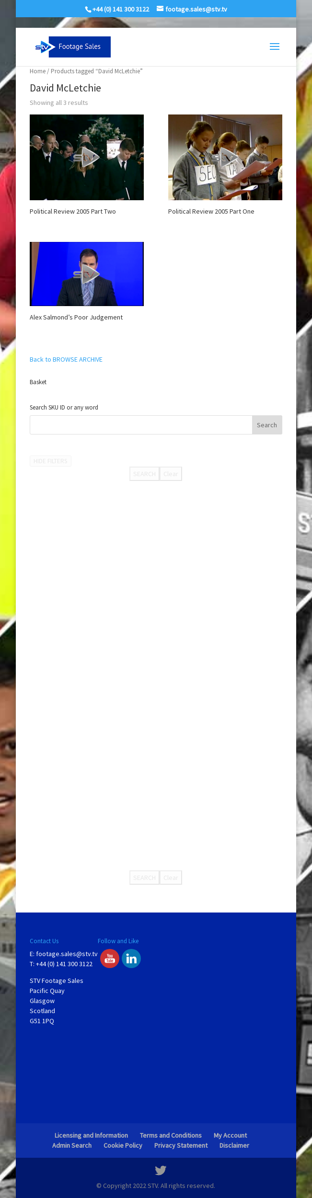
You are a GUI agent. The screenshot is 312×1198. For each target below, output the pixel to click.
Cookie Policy (123, 1145)
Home (38, 71)
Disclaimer (234, 1145)
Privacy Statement (181, 1145)
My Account (230, 1135)
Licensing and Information (91, 1135)
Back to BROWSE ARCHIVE (66, 359)
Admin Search (72, 1145)
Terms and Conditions (171, 1135)
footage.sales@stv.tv (67, 953)
